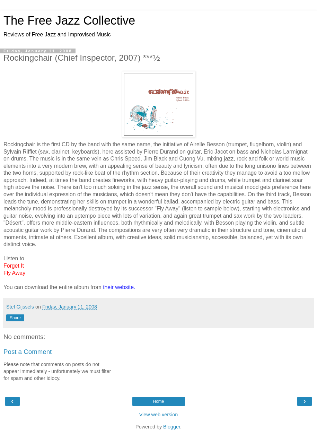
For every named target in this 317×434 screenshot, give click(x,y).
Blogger (171, 426)
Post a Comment (27, 351)
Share (15, 317)
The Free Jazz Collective (69, 20)
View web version (158, 414)
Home (158, 401)
